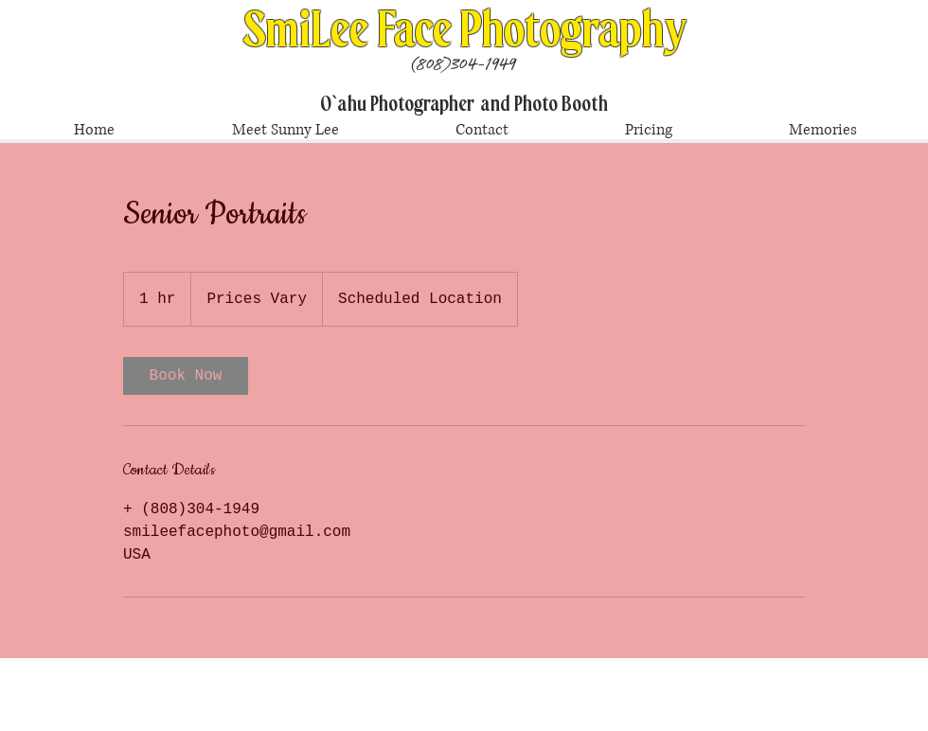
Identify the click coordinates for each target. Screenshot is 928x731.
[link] (185, 376)
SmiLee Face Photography (465, 31)
